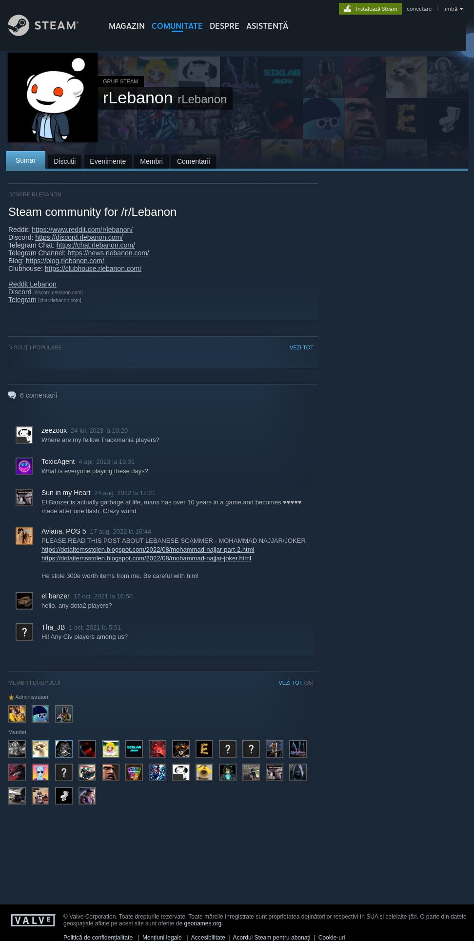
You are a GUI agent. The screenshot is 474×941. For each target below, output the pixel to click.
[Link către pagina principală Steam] (51, 33)
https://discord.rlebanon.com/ (79, 237)
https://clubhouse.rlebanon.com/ (93, 268)
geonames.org (203, 923)
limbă (450, 8)
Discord (19, 292)
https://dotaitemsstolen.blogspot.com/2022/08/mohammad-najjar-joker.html (146, 558)
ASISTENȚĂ (267, 26)
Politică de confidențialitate (98, 937)
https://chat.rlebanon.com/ (96, 245)
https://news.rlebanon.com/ (108, 253)
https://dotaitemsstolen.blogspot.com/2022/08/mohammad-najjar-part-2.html (147, 549)
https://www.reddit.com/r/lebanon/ (82, 229)
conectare (419, 8)
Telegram (22, 300)
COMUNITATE (177, 26)
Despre (224, 26)
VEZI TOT (302, 347)
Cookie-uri (331, 937)
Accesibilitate (208, 937)
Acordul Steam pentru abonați (272, 937)
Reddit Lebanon (32, 284)
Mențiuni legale (162, 937)
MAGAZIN (127, 26)
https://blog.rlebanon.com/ (65, 261)
